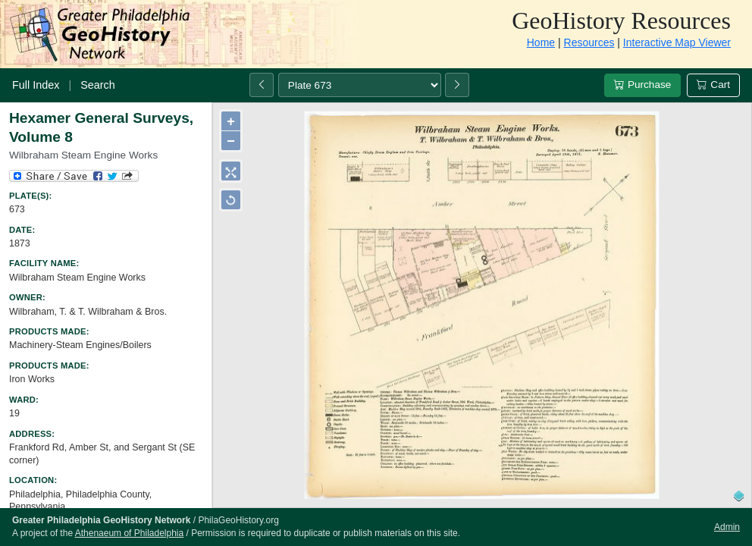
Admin (727, 527)
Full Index (35, 85)
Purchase (642, 84)
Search (97, 85)
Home (541, 42)
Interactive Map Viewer (677, 42)
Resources (589, 42)
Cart (713, 84)
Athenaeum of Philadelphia (129, 533)
